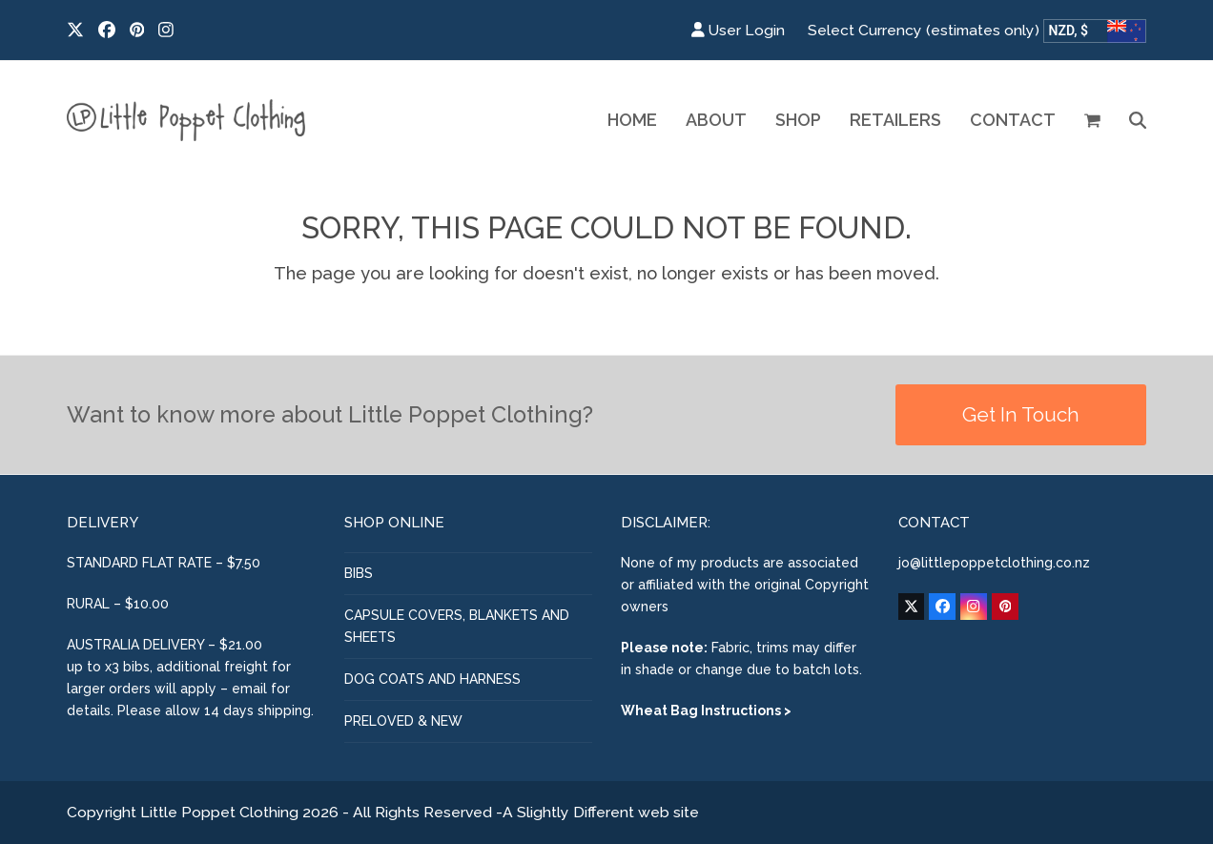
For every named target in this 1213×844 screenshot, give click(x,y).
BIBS (358, 573)
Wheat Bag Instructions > (706, 710)
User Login (747, 30)
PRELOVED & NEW (403, 721)
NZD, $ (1069, 30)
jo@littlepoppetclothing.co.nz (994, 562)
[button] (1092, 120)
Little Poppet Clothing (219, 812)
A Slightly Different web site (601, 812)
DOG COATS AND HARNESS (432, 679)
